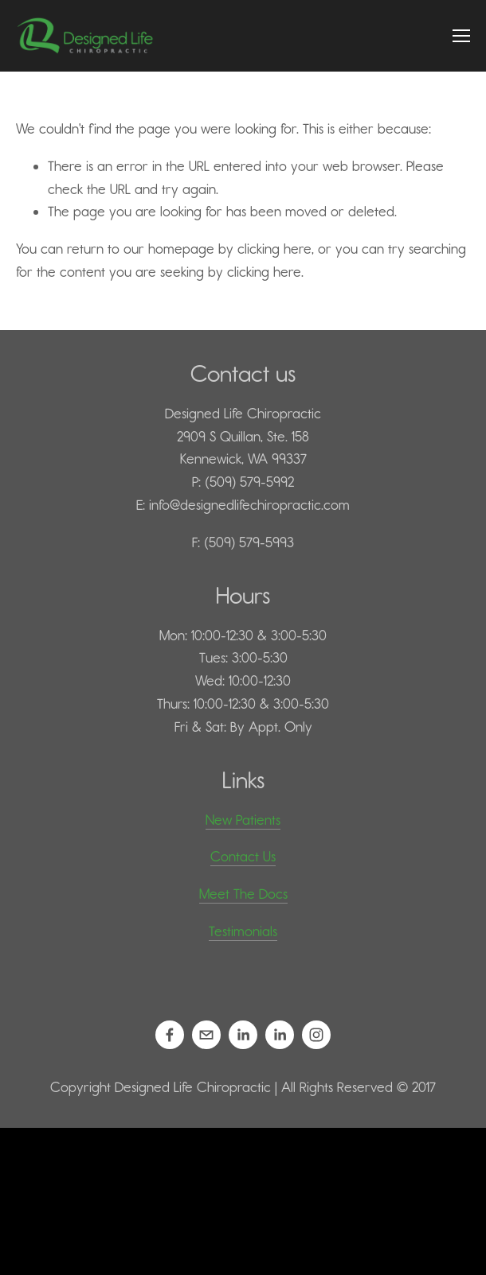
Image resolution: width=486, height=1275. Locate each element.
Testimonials (243, 931)
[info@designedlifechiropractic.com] (206, 1034)
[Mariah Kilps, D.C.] (279, 1034)
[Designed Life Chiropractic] (316, 1034)
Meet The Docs (243, 894)
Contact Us (243, 856)
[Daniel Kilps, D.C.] (243, 1034)
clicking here (274, 249)
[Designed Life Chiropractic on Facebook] (169, 1034)
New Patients (243, 820)
